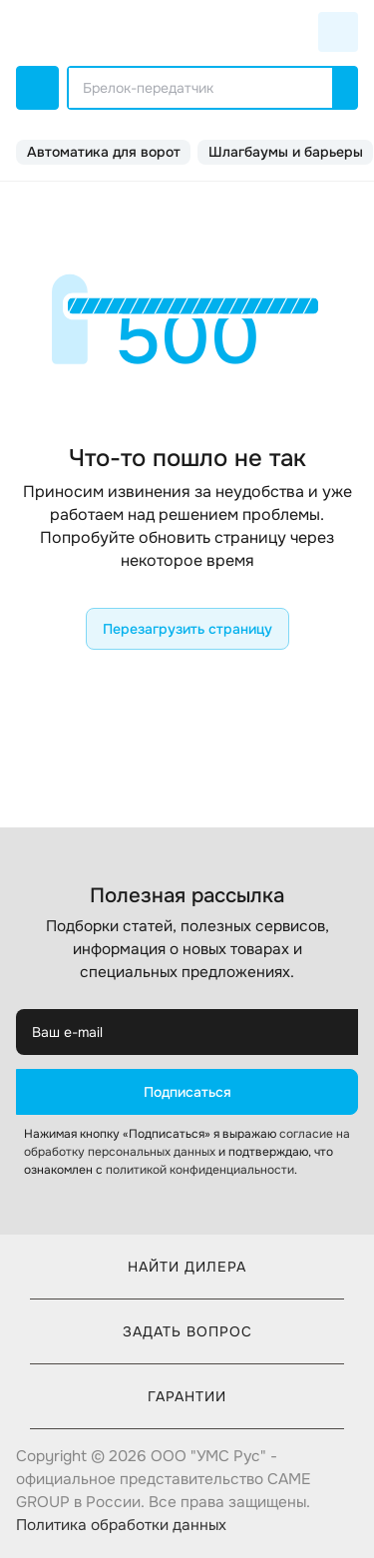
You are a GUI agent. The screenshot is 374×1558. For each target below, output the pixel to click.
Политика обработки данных (121, 1525)
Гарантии (187, 1396)
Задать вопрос (187, 1331)
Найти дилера (187, 1267)
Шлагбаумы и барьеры (285, 152)
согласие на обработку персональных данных (187, 1143)
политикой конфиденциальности (200, 1170)
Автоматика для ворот (104, 152)
